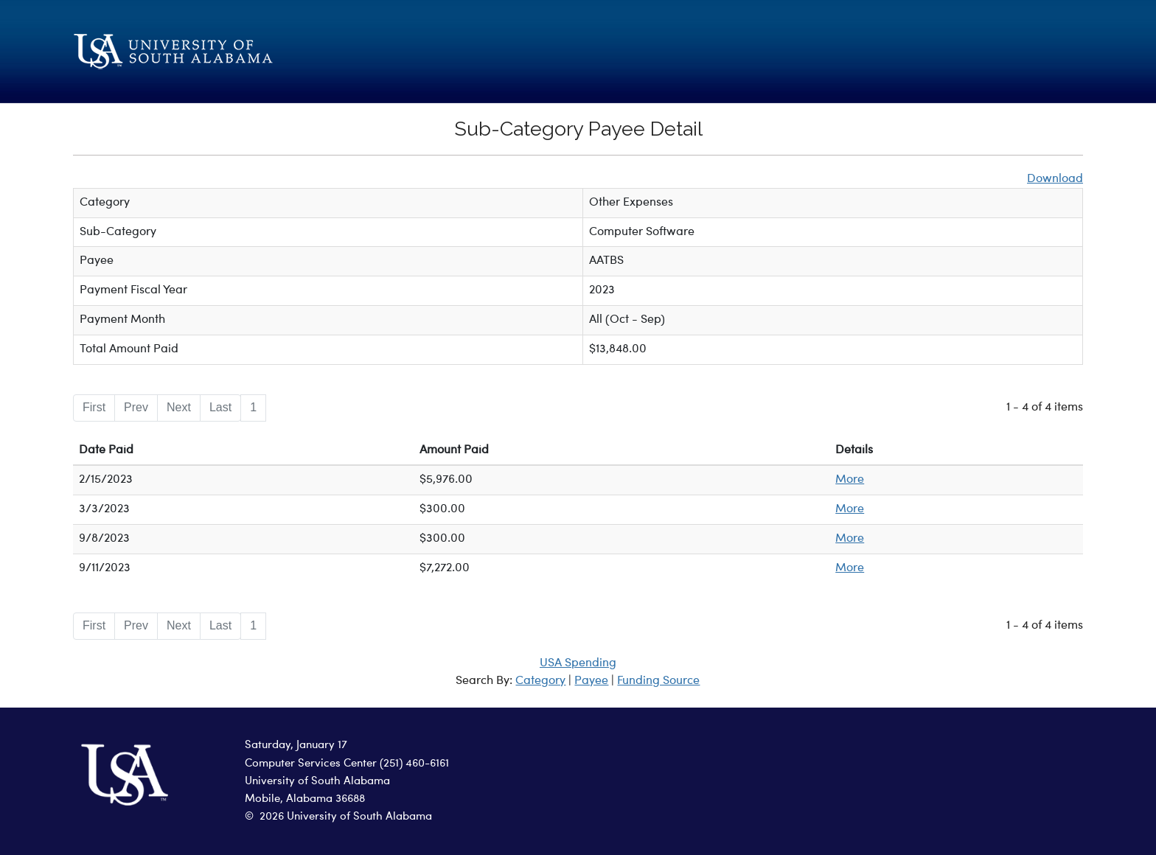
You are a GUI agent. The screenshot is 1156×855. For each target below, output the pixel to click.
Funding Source (658, 681)
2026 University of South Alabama (346, 817)
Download (1055, 179)
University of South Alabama (317, 781)
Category (540, 681)
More (849, 480)
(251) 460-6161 (414, 764)
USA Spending (578, 663)
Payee (591, 681)
